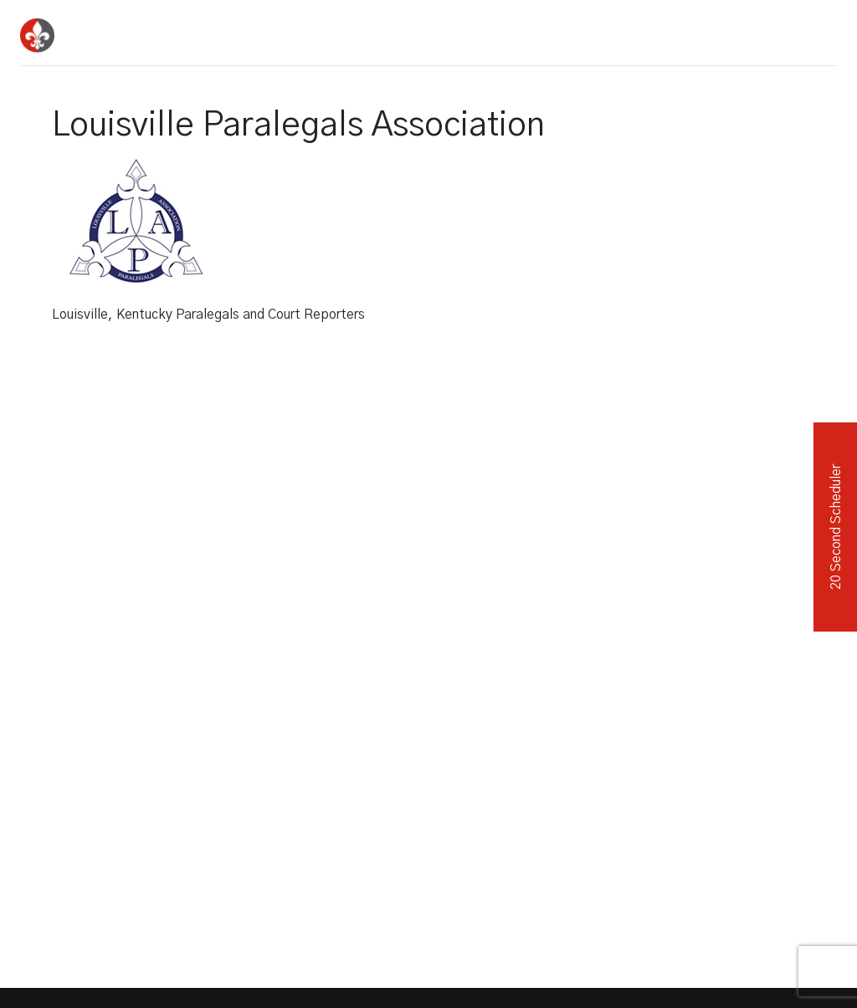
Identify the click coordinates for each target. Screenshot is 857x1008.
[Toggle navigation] (818, 29)
